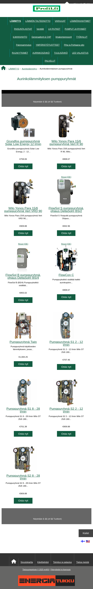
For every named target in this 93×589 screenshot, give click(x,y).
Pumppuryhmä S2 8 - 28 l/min (23, 477)
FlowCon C (66, 275)
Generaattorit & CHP (41, 37)
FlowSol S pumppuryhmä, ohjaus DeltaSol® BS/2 (66, 209)
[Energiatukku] (46, 585)
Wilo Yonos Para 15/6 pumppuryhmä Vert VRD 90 (23, 209)
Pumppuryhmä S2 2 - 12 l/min (66, 410)
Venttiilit (40, 29)
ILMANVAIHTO (20, 37)
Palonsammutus (23, 45)
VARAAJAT (60, 21)
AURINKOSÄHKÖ (41, 53)
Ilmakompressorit (64, 37)
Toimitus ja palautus (62, 562)
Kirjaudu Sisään (82, 4)
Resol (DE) (66, 177)
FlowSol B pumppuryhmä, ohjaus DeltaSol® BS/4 (23, 276)
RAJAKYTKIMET (20, 53)
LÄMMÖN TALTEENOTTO (37, 21)
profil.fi (46, 570)
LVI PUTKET (54, 29)
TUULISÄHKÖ (61, 53)
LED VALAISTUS (80, 53)
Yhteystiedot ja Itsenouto (60, 570)
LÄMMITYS (14, 68)
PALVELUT (50, 61)
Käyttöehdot (43, 562)
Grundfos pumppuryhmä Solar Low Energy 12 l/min (23, 142)
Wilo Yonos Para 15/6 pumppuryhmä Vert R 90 (66, 142)
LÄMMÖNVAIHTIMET (80, 21)
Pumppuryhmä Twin (23, 342)
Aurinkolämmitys (29, 68)
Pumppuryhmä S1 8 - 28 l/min (23, 410)
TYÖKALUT (81, 37)
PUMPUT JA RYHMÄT (75, 29)
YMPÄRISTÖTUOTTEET (47, 45)
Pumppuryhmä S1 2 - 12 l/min (66, 343)
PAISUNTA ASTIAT (23, 29)
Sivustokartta (27, 562)
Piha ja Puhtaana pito (74, 45)
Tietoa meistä (82, 562)
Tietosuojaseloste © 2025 (33, 570)
